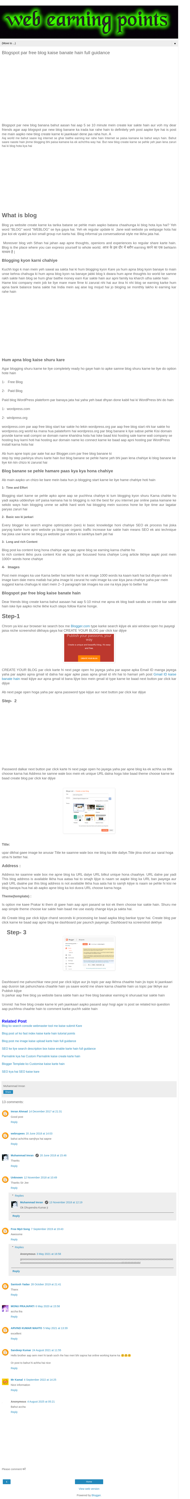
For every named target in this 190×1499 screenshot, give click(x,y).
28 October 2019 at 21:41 (46, 1284)
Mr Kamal (17, 1379)
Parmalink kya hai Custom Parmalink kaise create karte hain (41, 1056)
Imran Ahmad (19, 1111)
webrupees (18, 1133)
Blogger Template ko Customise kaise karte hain (33, 1063)
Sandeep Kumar (21, 1350)
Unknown (17, 1177)
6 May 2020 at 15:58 (47, 1306)
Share (8, 1092)
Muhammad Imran (22, 1155)
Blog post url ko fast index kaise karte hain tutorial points (38, 1033)
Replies (19, 1195)
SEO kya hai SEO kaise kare (20, 1071)
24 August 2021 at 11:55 (46, 1350)
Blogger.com (80, 626)
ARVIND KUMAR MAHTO (26, 1328)
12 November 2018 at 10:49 (40, 1177)
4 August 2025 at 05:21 (41, 1401)
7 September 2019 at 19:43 (47, 1229)
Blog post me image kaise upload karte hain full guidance (39, 1041)
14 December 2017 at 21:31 (45, 1111)
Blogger (96, 1495)
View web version (89, 1488)
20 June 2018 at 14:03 (39, 1133)
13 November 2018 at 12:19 (65, 1202)
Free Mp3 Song (20, 1229)
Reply (14, 1122)
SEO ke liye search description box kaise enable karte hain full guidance (49, 1048)
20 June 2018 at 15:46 (53, 1155)
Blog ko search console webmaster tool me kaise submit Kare (42, 1025)
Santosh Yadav (20, 1284)
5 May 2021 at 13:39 (55, 1328)
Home (89, 1481)
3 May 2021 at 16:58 (49, 1253)
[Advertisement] (89, 89)
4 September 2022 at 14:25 (40, 1379)
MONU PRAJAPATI (22, 1306)
